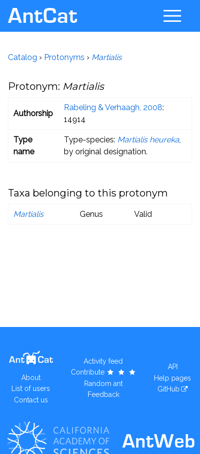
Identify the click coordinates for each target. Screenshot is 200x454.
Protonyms (64, 57)
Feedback (103, 394)
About (31, 378)
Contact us (31, 400)
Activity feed (103, 361)
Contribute (104, 372)
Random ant (103, 384)
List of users (30, 388)
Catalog (22, 57)
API (173, 367)
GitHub (168, 389)
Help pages (172, 378)
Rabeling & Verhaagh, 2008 (113, 107)
